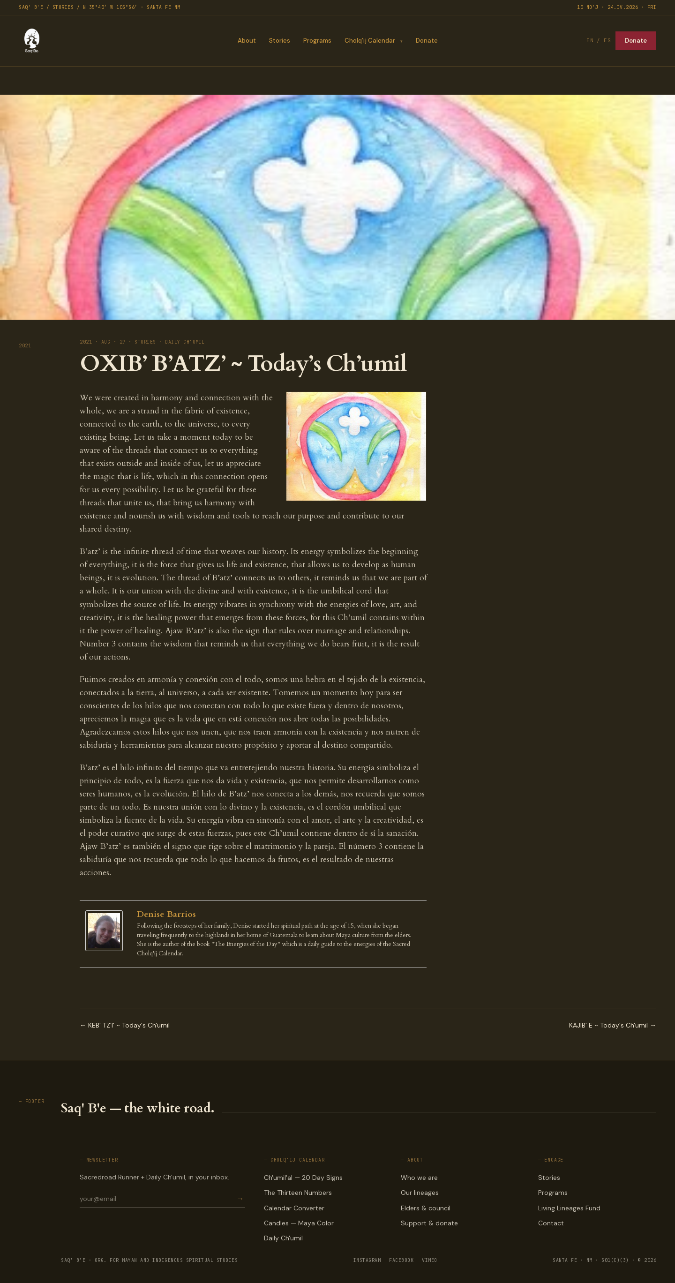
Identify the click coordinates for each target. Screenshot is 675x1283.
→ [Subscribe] (240, 1199)
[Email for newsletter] (157, 1199)
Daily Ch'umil (283, 1238)
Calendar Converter (294, 1208)
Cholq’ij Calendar (369, 41)
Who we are (419, 1177)
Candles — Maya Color (299, 1223)
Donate (427, 41)
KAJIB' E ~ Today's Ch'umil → (612, 1025)
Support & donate (429, 1223)
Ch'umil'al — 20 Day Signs (303, 1177)
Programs (317, 41)
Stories (279, 41)
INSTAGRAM (367, 1260)
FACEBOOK (401, 1260)
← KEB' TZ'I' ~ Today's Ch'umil (125, 1025)
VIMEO (429, 1260)
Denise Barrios (166, 914)
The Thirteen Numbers (298, 1192)
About (246, 41)
